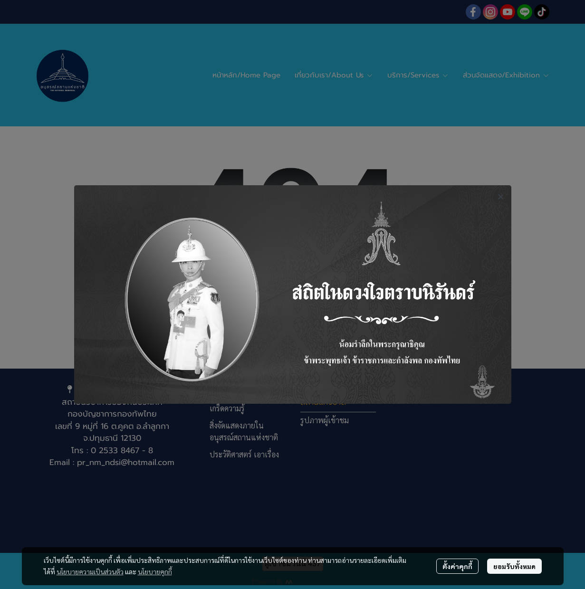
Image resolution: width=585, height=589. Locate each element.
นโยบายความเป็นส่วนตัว (90, 571)
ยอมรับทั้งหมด (514, 566)
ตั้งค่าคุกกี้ (457, 566)
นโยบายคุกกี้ (155, 571)
